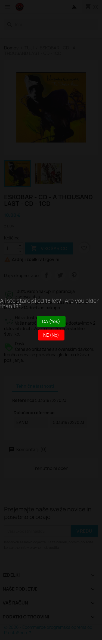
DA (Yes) (51, 321)
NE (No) (51, 335)
